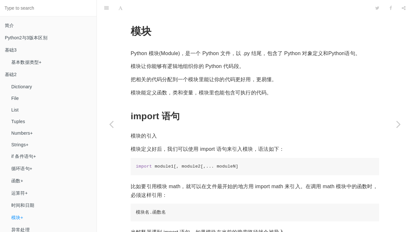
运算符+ (19, 193)
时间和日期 (22, 205)
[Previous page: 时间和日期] (111, 124)
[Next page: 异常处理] (398, 124)
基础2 (10, 74)
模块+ (17, 217)
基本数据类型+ (26, 62)
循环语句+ (21, 168)
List (15, 109)
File (15, 98)
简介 (9, 25)
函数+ (17, 180)
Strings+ (19, 144)
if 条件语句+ (23, 156)
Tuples (18, 121)
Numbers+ (22, 133)
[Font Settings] (120, 8)
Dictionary (21, 86)
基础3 (10, 50)
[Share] (403, 8)
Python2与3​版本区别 (26, 37)
